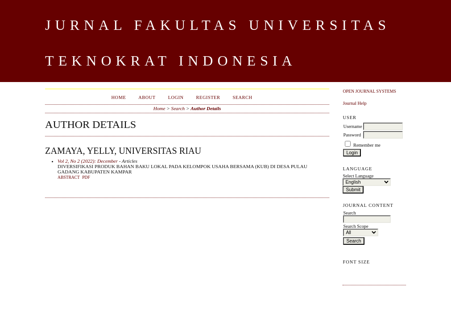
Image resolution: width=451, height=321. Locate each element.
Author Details (205, 108)
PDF (86, 177)
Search (242, 97)
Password (352, 134)
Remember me (367, 145)
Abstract (69, 177)
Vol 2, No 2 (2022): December (88, 161)
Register (208, 97)
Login (176, 97)
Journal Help (354, 103)
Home (119, 97)
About (146, 97)
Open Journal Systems (369, 91)
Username (352, 126)
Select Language (358, 175)
